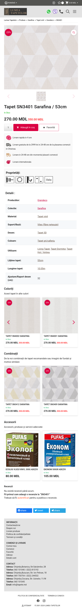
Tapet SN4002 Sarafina (17, 336)
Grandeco (42, 200)
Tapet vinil (43, 216)
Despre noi (11, 528)
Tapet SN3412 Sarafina (17, 404)
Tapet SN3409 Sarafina (55, 404)
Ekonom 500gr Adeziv (55, 469)
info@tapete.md (19, 585)
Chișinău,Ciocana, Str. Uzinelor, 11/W (30, 579)
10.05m (41, 268)
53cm (40, 260)
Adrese (9, 555)
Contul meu (11, 546)
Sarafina (42, 208)
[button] (41, 96)
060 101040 (19, 570)
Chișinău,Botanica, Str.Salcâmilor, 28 (30, 567)
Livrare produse (13, 531)
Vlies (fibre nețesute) (48, 224)
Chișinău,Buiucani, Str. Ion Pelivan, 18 (30, 573)
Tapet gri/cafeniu (46, 240)
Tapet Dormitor (58, 249)
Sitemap (26, 606)
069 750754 (19, 576)
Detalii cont (11, 558)
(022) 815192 (33, 570)
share (22, 510)
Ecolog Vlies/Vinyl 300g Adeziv (22, 469)
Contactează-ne (13, 525)
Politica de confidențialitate (18, 534)
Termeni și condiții (14, 537)
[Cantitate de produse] (8, 127)
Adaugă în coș (26, 127)
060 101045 (19, 582)
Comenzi (10, 549)
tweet (39, 510)
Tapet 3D (42, 232)
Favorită (10, 552)
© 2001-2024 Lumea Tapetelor (47, 606)
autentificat (23, 497)
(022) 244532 (33, 576)
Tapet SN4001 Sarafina (55, 336)
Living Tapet (44, 249)
